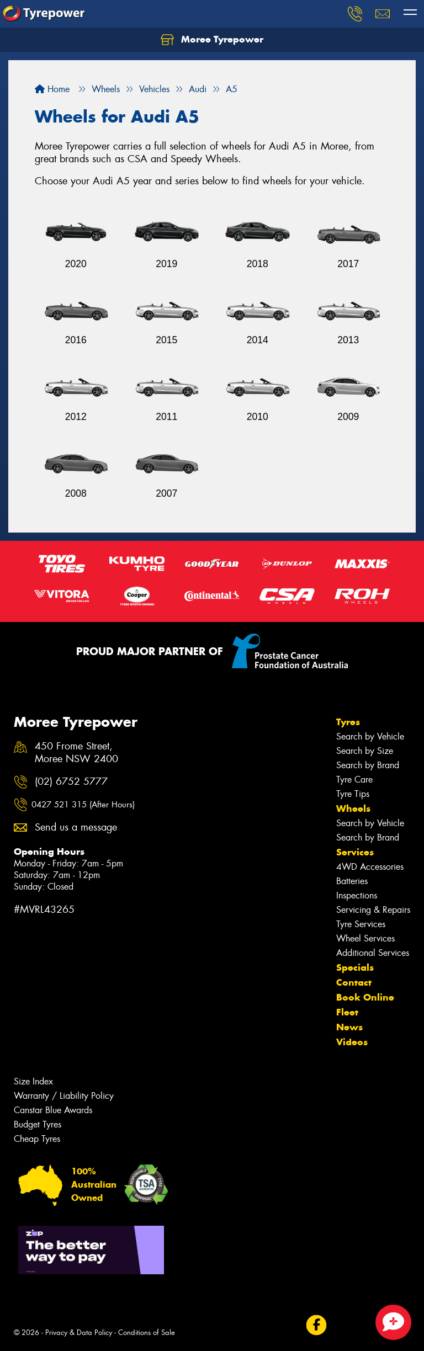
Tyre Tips (352, 794)
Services (355, 852)
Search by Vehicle (370, 736)
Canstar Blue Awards (53, 1110)
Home (52, 89)
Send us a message (76, 827)
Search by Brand (367, 765)
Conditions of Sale (146, 1332)
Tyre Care (354, 779)
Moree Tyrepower (212, 39)
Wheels (353, 808)
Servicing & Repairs (373, 910)
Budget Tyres (37, 1124)
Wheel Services (365, 938)
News (349, 1027)
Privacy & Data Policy (78, 1332)
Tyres (348, 722)
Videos (352, 1042)
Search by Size (364, 751)
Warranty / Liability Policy (64, 1096)
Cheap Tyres (37, 1139)
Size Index (33, 1081)
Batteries (352, 881)
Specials (355, 967)
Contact (354, 982)
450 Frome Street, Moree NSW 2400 (76, 752)
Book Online (365, 997)
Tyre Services (360, 924)
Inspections (356, 895)
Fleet (347, 1012)
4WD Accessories (370, 867)
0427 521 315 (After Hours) (83, 804)
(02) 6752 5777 (71, 781)
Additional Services (372, 953)
